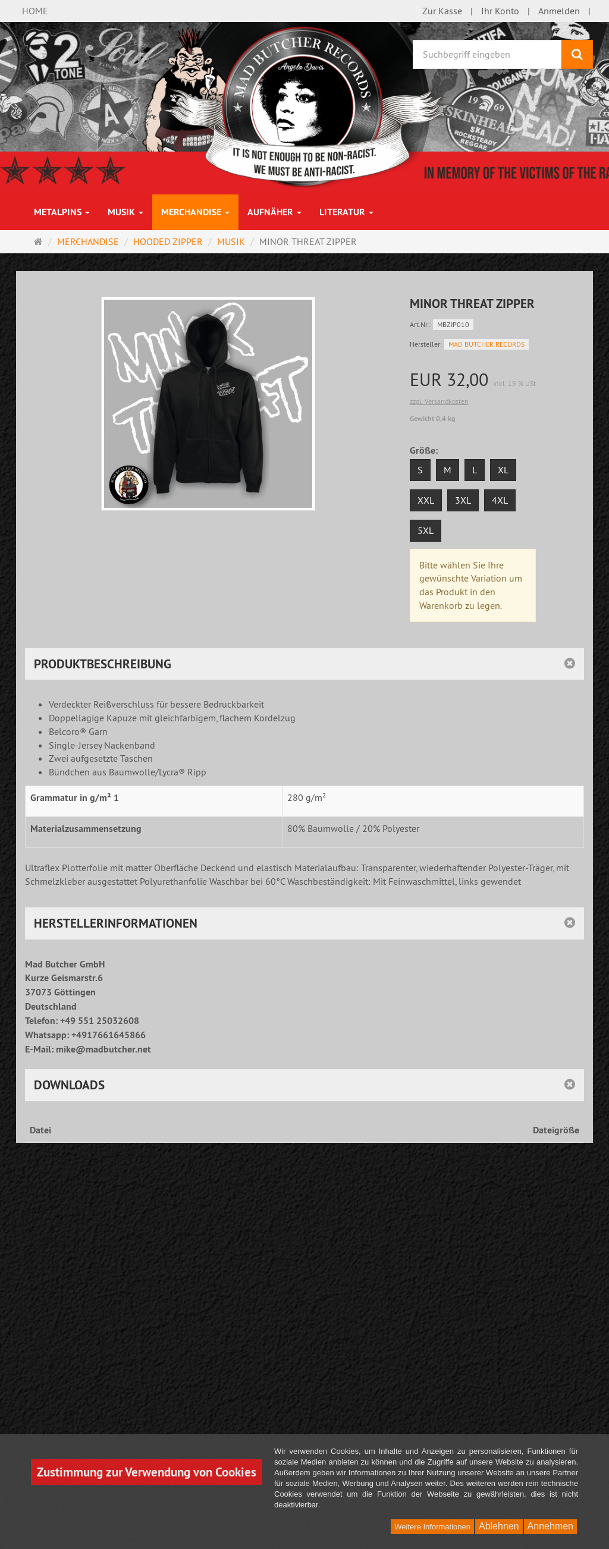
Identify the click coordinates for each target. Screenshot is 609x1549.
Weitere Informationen (432, 1526)
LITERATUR (346, 212)
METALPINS (62, 212)
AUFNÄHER (274, 212)
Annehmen (550, 1526)
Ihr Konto (500, 11)
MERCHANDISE (195, 212)
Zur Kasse (442, 11)
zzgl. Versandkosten (439, 401)
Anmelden (559, 11)
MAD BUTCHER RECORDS (486, 344)
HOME (35, 11)
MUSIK (125, 212)
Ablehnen (499, 1526)
